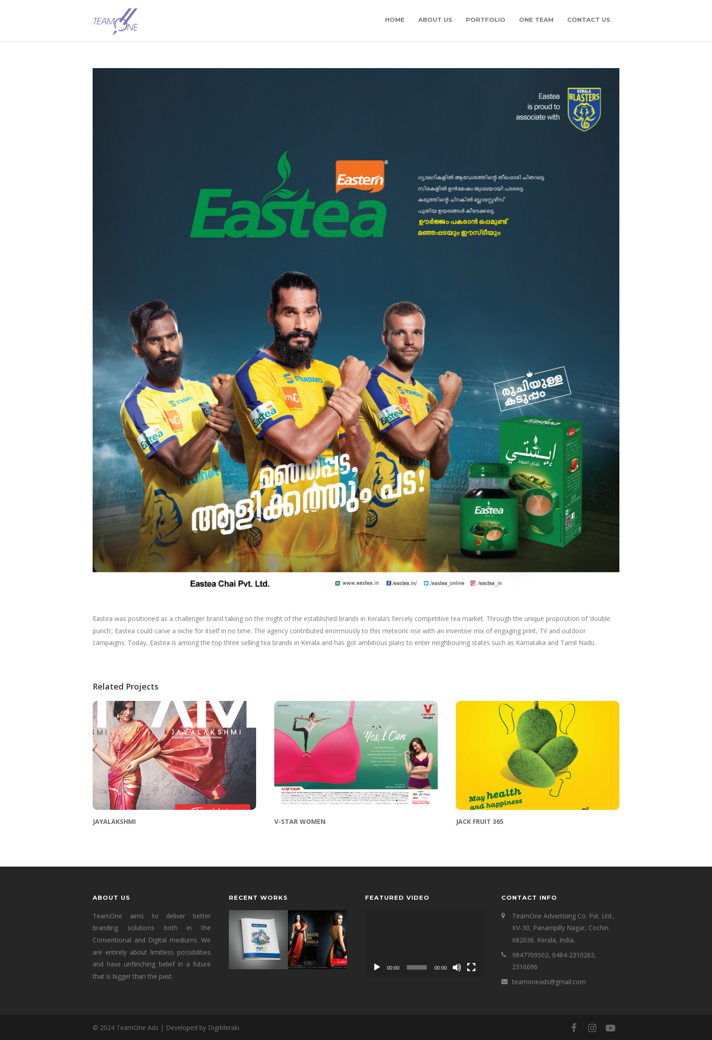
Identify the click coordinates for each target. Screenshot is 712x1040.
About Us (435, 19)
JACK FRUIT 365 (480, 821)
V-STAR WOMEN (300, 821)
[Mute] (456, 967)
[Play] (376, 967)
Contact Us (588, 19)
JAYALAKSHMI (114, 821)
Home (395, 19)
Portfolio (485, 19)
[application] (424, 943)
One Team (536, 19)
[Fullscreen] (471, 967)
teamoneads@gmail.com (549, 981)
